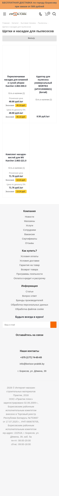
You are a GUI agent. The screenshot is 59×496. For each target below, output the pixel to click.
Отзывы (29, 243)
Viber (44, 342)
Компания (29, 211)
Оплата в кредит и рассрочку (29, 278)
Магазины (29, 221)
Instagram (29, 342)
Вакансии (29, 234)
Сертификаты (29, 238)
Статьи (29, 291)
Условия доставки (29, 260)
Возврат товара (29, 269)
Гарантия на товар (29, 265)
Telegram (37, 342)
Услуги (29, 225)
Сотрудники (29, 230)
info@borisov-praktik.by (32, 363)
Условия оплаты (29, 256)
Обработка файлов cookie (29, 309)
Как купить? (29, 250)
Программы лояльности (29, 274)
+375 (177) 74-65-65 (31, 357)
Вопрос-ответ (29, 296)
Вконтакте (13, 342)
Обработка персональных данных (29, 304)
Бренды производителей (29, 300)
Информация (29, 285)
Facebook (21, 342)
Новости (29, 216)
